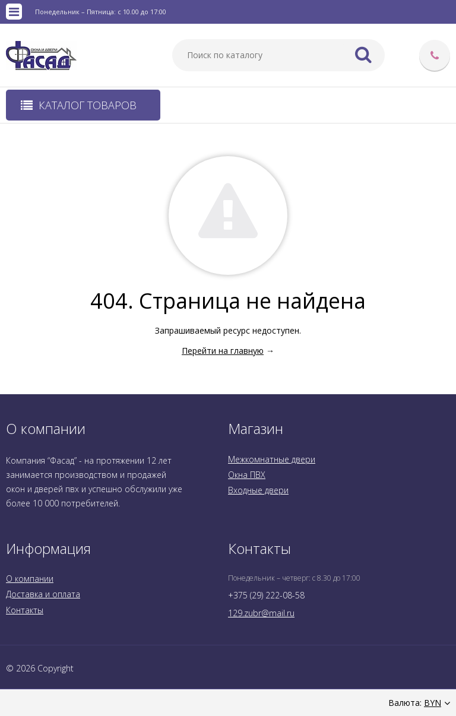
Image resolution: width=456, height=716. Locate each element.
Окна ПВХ (246, 474)
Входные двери (258, 490)
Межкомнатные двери (271, 459)
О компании (29, 578)
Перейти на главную (223, 350)
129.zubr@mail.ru (261, 613)
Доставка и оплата (43, 594)
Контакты (24, 610)
